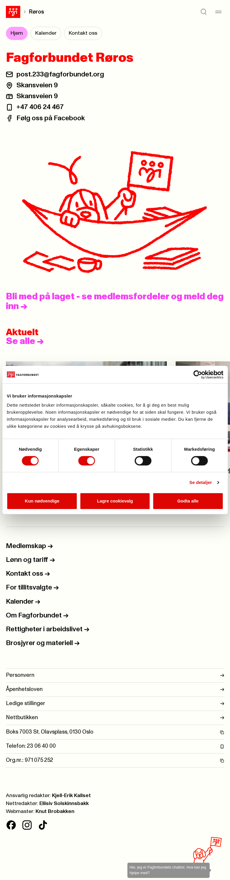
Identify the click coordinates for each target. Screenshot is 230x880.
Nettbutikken (115, 717)
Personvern (115, 675)
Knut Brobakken (55, 811)
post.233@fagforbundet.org (60, 74)
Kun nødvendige (42, 500)
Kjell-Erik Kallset (71, 795)
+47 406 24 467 (40, 107)
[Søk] (203, 12)
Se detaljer (200, 482)
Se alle (25, 341)
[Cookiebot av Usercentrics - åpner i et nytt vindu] (197, 374)
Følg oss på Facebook (50, 118)
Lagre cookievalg (115, 500)
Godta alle (188, 500)
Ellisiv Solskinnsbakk (64, 803)
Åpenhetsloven (115, 689)
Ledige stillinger (115, 703)
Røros (36, 12)
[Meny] (218, 12)
